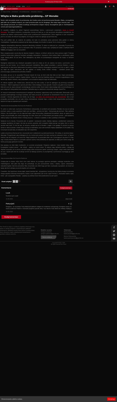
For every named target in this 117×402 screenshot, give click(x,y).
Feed (3, 6)
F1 (1, 60)
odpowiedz (68, 355)
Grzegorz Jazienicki (11, 60)
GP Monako (15, 63)
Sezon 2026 (11, 6)
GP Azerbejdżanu (24, 63)
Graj (23, 6)
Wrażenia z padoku (36, 63)
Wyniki (18, 6)
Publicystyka (6, 63)
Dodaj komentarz (65, 344)
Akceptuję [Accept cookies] (111, 399)
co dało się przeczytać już (47, 149)
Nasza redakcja (47, 394)
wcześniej (62, 149)
